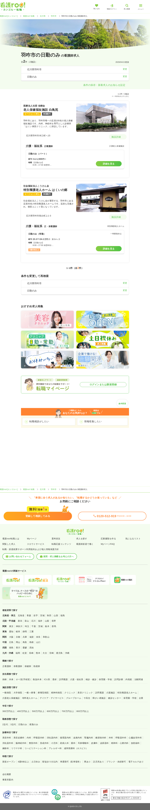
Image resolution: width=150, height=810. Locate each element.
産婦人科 (64, 743)
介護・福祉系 (76, 679)
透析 (54, 679)
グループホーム (73, 698)
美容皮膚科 (19, 737)
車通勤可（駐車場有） (71, 761)
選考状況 (56, 538)
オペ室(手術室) (23, 679)
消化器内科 (52, 737)
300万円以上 (8, 711)
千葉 (34, 626)
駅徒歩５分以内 (50, 761)
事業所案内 (7, 779)
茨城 (40, 626)
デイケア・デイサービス (52, 698)
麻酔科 (5, 748)
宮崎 (51, 653)
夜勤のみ (33, 724)
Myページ (31, 538)
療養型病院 (43, 692)
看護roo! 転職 (28, 16)
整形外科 (33, 743)
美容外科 (6, 737)
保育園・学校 (105, 679)
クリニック (69, 692)
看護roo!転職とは (10, 538)
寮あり (87, 761)
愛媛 (25, 647)
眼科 (73, 743)
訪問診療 (118, 679)
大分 (45, 653)
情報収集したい (93, 421)
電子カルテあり (136, 761)
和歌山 (46, 637)
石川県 (42, 16)
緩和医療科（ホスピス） (76, 748)
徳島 (11, 647)
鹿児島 (59, 653)
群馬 (54, 626)
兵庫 (25, 637)
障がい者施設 (99, 698)
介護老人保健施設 (11, 698)
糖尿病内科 (100, 737)
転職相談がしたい (39, 421)
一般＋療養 (30, 692)
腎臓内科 (88, 737)
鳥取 (25, 642)
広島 (11, 642)
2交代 (5, 724)
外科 (111, 737)
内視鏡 (128, 679)
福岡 (18, 653)
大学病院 (18, 692)
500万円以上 (38, 711)
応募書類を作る (108, 538)
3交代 (13, 724)
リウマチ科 (16, 748)
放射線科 (135, 743)
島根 (31, 642)
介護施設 (110, 692)
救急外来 (37, 679)
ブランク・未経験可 (116, 761)
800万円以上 (82, 711)
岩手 (35, 615)
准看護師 (18, 666)
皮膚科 (94, 743)
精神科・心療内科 (120, 743)
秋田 (49, 615)
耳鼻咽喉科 (83, 743)
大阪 (11, 637)
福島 (62, 615)
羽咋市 (53, 16)
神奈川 (19, 626)
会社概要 (6, 774)
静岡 (25, 631)
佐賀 (24, 653)
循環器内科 (65, 737)
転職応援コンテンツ (61, 544)
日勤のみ (22, 724)
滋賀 (31, 637)
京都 (18, 637)
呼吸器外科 (121, 737)
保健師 (28, 666)
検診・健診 (91, 679)
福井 (40, 621)
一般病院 (6, 692)
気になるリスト (133, 538)
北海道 (21, 615)
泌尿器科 (104, 743)
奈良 (38, 637)
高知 (31, 647)
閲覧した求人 (8, 544)
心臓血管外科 (135, 737)
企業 (141, 698)
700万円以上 (68, 711)
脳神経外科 (21, 743)
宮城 (42, 615)
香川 (18, 647)
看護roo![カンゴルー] (9, 16)
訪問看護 (63, 679)
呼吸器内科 (38, 737)
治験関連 (138, 679)
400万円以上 (23, 711)
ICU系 (47, 679)
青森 (29, 615)
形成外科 (44, 743)
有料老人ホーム (29, 698)
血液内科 (77, 737)
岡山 (18, 642)
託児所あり (98, 761)
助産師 (36, 666)
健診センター (114, 698)
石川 (33, 621)
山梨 (47, 621)
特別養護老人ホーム (127, 692)
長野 (54, 621)
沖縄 (67, 653)
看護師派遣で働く (85, 544)
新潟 (20, 621)
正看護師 (6, 666)
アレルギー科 (55, 748)
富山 (27, 621)
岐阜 (18, 631)
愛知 (11, 631)
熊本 (38, 653)
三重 (31, 631)
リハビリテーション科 (35, 748)
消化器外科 (7, 743)
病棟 (4, 679)
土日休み (35, 761)
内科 (29, 737)
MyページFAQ (108, 544)
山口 (38, 642)
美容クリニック (85, 692)
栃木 (47, 626)
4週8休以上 (23, 761)
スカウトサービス (35, 544)
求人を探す (81, 538)
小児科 (54, 743)
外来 (11, 679)
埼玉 (27, 626)
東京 (11, 626)
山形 (56, 615)
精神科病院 (56, 692)
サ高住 (87, 698)
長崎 (31, 653)
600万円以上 (53, 711)
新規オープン (8, 761)
